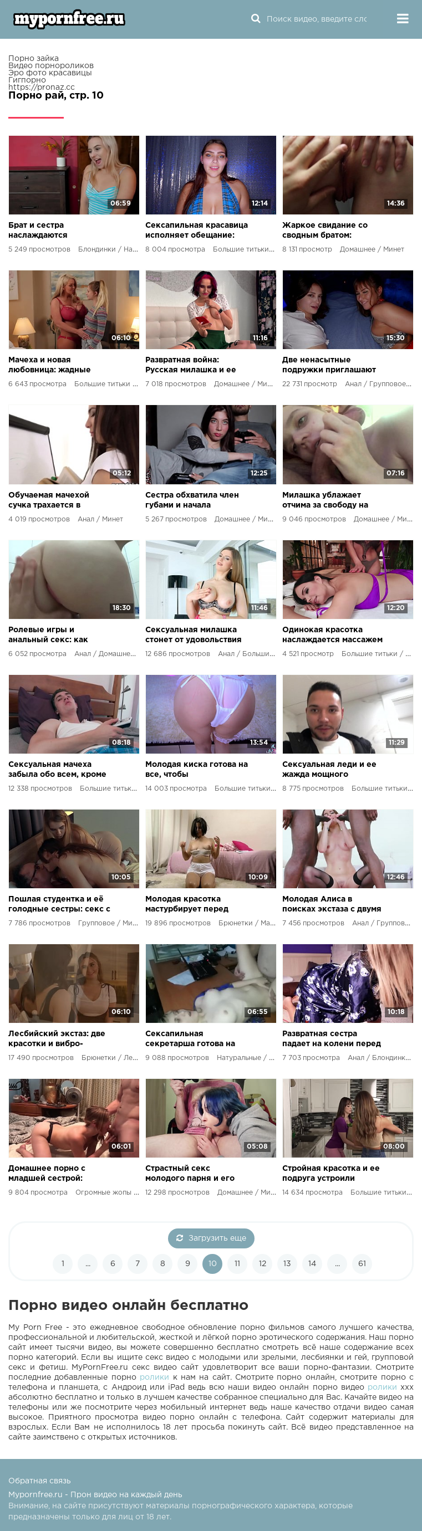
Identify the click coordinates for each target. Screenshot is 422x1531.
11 (237, 1264)
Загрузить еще (211, 1238)
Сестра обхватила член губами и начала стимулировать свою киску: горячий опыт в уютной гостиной (192, 501)
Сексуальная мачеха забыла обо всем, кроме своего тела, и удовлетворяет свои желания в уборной (57, 770)
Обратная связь (39, 1481)
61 (362, 1264)
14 (312, 1264)
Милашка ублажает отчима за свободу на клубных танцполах (325, 501)
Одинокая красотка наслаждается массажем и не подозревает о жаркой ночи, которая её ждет (333, 636)
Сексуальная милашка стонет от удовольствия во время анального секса (193, 636)
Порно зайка (33, 58)
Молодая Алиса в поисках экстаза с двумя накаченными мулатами (332, 905)
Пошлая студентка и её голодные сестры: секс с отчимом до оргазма (59, 905)
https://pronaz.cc (41, 87)
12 (262, 1264)
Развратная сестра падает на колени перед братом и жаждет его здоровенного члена (331, 1040)
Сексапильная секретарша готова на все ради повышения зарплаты (190, 1040)
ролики (154, 1377)
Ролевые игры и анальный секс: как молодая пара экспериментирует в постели (49, 636)
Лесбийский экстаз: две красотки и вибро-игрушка (56, 1040)
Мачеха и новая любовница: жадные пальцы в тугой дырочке (58, 366)
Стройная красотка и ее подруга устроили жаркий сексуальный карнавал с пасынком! (331, 1174)
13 (287, 1264)
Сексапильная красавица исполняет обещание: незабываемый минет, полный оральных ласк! (196, 231)
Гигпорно (27, 80)
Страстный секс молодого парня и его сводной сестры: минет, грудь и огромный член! (194, 1174)
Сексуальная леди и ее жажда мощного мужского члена (329, 770)
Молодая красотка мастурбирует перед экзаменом (186, 905)
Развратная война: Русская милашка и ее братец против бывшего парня (194, 366)
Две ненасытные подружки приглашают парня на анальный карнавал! (329, 366)
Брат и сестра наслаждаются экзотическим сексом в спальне (55, 231)
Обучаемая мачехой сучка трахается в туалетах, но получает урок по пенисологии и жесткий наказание (55, 501)
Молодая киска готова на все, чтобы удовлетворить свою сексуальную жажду (196, 770)
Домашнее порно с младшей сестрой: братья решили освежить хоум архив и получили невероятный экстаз (59, 1174)
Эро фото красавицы (50, 73)
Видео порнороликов (51, 66)
